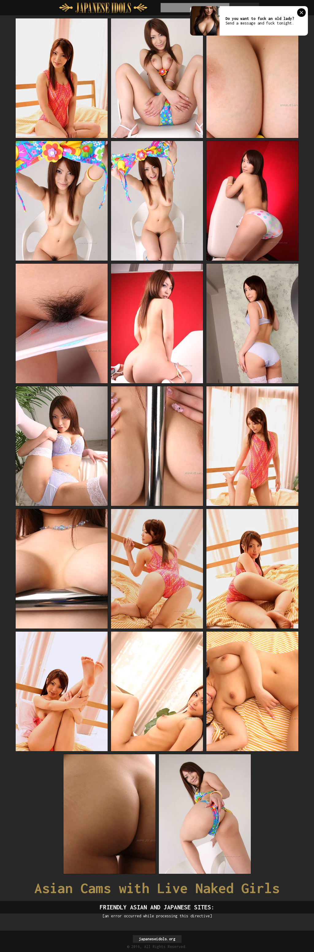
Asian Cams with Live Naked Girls (157, 888)
